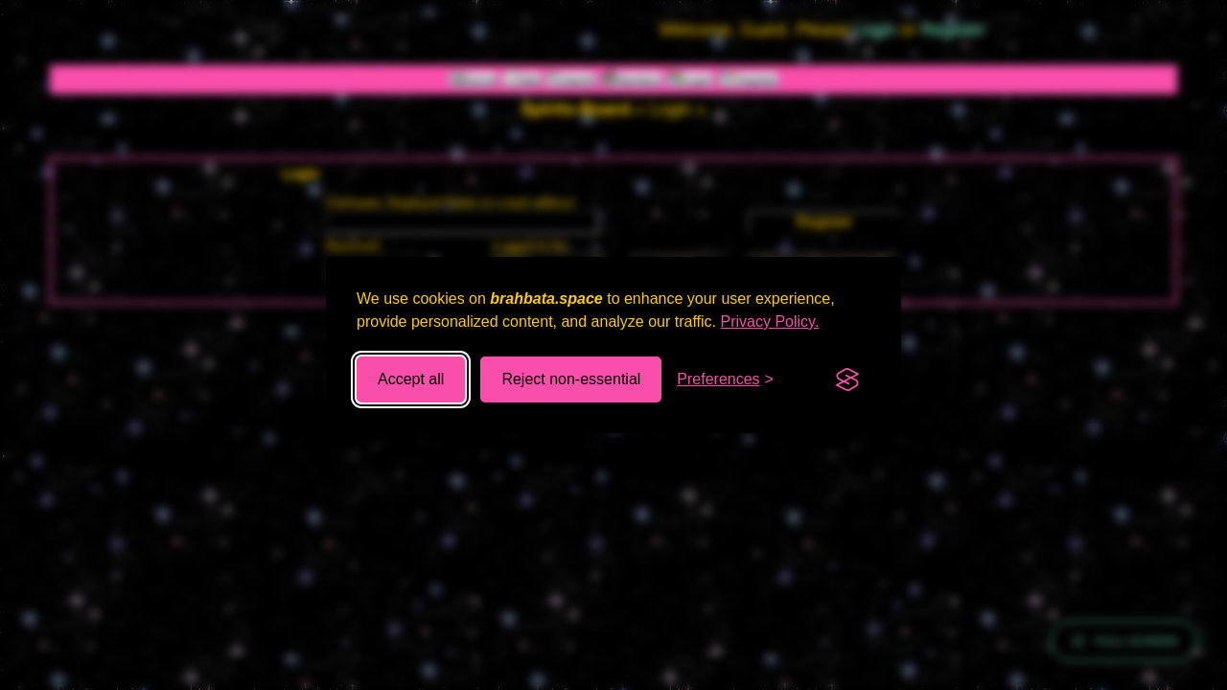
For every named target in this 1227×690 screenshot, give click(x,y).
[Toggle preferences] (725, 379)
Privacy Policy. (770, 321)
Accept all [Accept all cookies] (411, 379)
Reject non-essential (570, 379)
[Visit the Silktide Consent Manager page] (847, 379)
